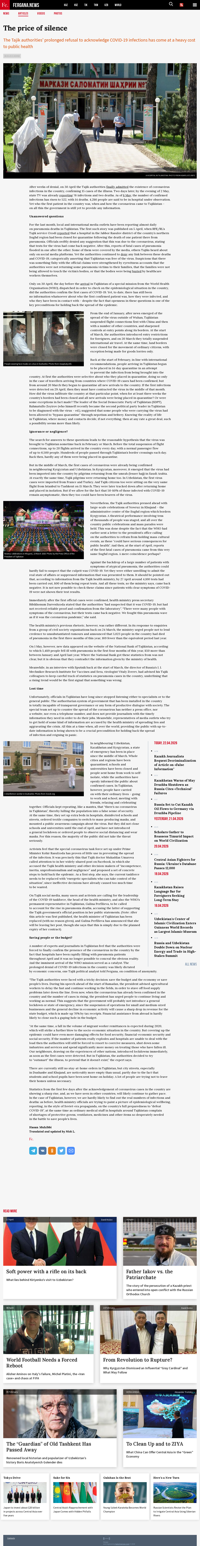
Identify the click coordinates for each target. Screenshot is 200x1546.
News (6, 13)
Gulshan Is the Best (119, 1478)
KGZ (77, 5)
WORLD (121, 5)
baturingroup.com (122, 1542)
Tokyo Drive (14, 1478)
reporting (66, 195)
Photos (58, 13)
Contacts (11, 1536)
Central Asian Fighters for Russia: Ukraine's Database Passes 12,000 (175, 864)
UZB (109, 5)
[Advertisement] (100, 1185)
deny (124, 254)
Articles (23, 13)
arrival (85, 284)
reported (63, 233)
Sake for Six (64, 1478)
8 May (127, 195)
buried (137, 271)
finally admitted (117, 187)
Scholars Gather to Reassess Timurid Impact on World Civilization (174, 836)
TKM (98, 5)
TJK (87, 5)
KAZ (66, 5)
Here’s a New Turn (169, 1478)
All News (191, 964)
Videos (41, 13)
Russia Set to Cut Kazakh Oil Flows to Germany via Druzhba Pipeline (174, 809)
